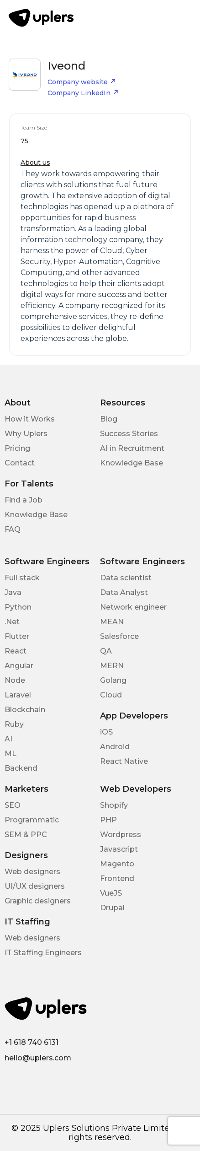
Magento (117, 863)
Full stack (22, 577)
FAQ (13, 529)
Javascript (119, 849)
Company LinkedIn (83, 93)
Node (15, 680)
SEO (13, 805)
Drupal (112, 907)
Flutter (17, 636)
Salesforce (119, 636)
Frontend (117, 878)
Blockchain (25, 709)
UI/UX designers (35, 886)
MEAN (112, 621)
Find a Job (23, 500)
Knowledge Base (131, 463)
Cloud (111, 695)
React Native (124, 761)
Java (13, 592)
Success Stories (129, 433)
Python (18, 607)
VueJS (111, 893)
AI (8, 739)
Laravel (18, 695)
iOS (106, 732)
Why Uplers (26, 433)
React (15, 651)
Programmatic (32, 820)
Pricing (17, 448)
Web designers (32, 871)
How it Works (30, 419)
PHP (108, 820)
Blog (108, 419)
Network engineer (133, 607)
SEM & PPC (26, 834)
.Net (12, 621)
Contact (20, 463)
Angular (19, 665)
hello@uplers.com (38, 1058)
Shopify (114, 805)
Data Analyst (124, 592)
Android (115, 746)
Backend (21, 768)
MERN (112, 665)
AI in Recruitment (132, 448)
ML (10, 753)
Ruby (14, 724)
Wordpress (120, 834)
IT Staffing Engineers (43, 952)
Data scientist (126, 577)
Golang (113, 680)
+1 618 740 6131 (31, 1042)
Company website (81, 82)
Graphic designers (38, 901)
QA (106, 651)
